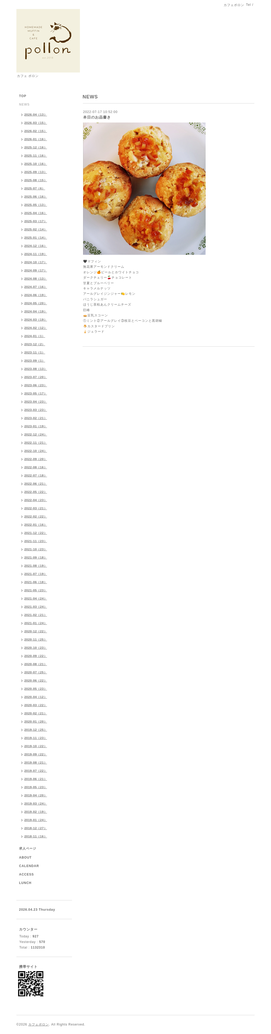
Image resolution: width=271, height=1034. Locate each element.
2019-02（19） (35, 811)
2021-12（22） (35, 532)
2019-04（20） (35, 795)
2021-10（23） (35, 549)
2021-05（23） (35, 590)
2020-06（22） (35, 680)
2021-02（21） (35, 614)
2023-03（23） (35, 409)
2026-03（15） (35, 122)
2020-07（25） (35, 672)
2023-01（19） (35, 426)
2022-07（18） (35, 475)
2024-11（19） (35, 254)
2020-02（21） (35, 713)
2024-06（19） (35, 295)
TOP (22, 96)
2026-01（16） (35, 139)
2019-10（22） (35, 746)
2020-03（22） (35, 705)
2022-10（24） (35, 450)
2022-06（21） (35, 483)
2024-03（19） (35, 319)
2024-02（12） (35, 327)
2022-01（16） (35, 524)
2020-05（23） (35, 688)
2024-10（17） (35, 262)
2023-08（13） (35, 368)
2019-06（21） (35, 779)
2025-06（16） (35, 196)
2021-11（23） (35, 541)
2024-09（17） (35, 270)
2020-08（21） (35, 664)
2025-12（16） (35, 147)
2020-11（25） (35, 639)
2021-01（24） (35, 623)
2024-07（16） (35, 286)
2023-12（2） (34, 344)
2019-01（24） (35, 820)
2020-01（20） (35, 721)
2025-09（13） (35, 172)
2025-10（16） (35, 163)
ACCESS (26, 874)
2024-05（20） (35, 303)
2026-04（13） (35, 114)
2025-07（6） (34, 188)
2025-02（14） (35, 229)
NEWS (24, 104)
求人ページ (27, 848)
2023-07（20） (35, 377)
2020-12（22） (35, 631)
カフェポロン (38, 1024)
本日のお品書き (97, 117)
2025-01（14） (35, 237)
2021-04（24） (35, 598)
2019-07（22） (35, 770)
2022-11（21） (35, 442)
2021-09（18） (35, 557)
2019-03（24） (35, 803)
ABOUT (25, 857)
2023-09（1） (34, 360)
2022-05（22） (35, 491)
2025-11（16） (35, 155)
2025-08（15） (35, 180)
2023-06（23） (35, 385)
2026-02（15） (35, 131)
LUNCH (25, 883)
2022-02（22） (35, 516)
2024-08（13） (35, 278)
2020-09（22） (35, 655)
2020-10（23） (35, 647)
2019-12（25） (35, 729)
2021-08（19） (35, 565)
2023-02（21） (35, 418)
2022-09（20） (35, 459)
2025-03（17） (35, 221)
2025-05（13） (35, 204)
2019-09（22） (35, 754)
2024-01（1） (34, 336)
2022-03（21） (35, 508)
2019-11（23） (35, 738)
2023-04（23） (35, 401)
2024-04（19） (35, 311)
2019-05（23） (35, 787)
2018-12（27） (35, 828)
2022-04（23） (35, 500)
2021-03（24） (35, 606)
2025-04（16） (35, 213)
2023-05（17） (35, 393)
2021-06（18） (35, 582)
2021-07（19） (35, 573)
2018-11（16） (35, 836)
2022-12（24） (35, 434)
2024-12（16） (35, 245)
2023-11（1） (34, 352)
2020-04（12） (35, 697)
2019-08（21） (35, 762)
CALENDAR (29, 866)
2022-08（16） (35, 467)
